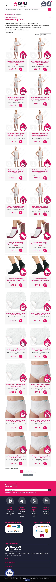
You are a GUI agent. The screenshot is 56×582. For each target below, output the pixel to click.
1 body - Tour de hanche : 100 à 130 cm (16, 138)
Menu (6, 558)
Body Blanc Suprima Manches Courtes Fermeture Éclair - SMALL (16, 99)
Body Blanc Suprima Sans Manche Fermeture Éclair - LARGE (40, 135)
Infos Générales (10, 562)
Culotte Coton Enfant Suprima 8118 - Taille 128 (15, 421)
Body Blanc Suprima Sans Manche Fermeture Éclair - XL (16, 207)
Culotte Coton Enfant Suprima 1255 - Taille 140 (15, 349)
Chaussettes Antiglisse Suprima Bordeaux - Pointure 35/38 (16, 244)
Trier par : (37, 34)
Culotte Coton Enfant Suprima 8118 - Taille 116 (40, 385)
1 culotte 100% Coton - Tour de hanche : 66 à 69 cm (40, 388)
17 (31, 471)
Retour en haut (28, 475)
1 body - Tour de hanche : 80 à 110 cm (15, 66)
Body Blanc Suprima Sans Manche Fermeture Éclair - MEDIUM (16, 171)
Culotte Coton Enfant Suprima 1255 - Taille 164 (15, 385)
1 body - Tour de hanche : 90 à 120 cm (40, 101)
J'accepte (27, 580)
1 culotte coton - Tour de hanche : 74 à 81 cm (16, 353)
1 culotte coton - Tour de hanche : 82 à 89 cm (40, 353)
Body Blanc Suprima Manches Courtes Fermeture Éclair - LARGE (16, 62)
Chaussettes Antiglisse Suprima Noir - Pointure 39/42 (16, 279)
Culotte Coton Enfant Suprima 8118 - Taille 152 (15, 456)
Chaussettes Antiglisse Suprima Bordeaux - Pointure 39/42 (40, 244)
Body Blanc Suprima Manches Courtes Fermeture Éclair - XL (40, 98)
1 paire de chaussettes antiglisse (16, 247)
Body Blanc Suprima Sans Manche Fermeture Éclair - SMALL (40, 171)
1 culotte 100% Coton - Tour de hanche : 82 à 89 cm (16, 460)
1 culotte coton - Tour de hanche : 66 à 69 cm (16, 317)
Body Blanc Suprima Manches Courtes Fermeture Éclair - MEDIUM (40, 62)
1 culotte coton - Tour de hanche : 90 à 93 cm (16, 388)
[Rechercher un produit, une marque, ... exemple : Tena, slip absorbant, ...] (28, 9)
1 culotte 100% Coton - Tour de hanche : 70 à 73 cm (16, 424)
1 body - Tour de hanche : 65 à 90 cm (16, 102)
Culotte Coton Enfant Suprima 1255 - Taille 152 (40, 349)
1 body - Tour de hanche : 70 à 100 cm (40, 66)
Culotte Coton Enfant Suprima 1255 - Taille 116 (15, 314)
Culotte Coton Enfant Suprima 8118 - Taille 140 (40, 421)
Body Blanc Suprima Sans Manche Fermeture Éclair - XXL (40, 207)
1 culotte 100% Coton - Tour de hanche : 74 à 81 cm (40, 424)
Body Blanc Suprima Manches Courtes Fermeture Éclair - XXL (16, 135)
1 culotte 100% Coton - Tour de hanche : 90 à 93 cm (40, 460)
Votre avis (8, 566)
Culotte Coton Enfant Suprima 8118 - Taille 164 (40, 456)
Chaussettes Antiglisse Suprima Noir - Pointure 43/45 (40, 279)
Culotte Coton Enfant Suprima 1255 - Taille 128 (40, 314)
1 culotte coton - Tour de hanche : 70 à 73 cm (40, 317)
